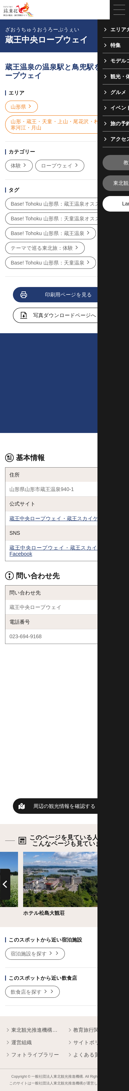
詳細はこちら (39, 855)
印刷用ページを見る (56, 295)
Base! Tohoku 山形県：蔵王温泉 (50, 233)
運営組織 (18, 1042)
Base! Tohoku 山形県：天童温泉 (50, 263)
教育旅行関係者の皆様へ (95, 1030)
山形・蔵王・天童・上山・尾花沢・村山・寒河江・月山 (63, 124)
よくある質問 (86, 1055)
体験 (19, 166)
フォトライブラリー (32, 1055)
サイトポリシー (88, 1042)
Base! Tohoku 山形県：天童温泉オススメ (61, 218)
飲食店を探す (32, 992)
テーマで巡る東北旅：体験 (45, 248)
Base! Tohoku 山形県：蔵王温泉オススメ (61, 204)
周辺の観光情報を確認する (64, 806)
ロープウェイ (60, 166)
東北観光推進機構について (33, 1030)
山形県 (21, 107)
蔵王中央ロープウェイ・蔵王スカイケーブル (61, 518)
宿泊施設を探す (35, 954)
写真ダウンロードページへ (58, 315)
